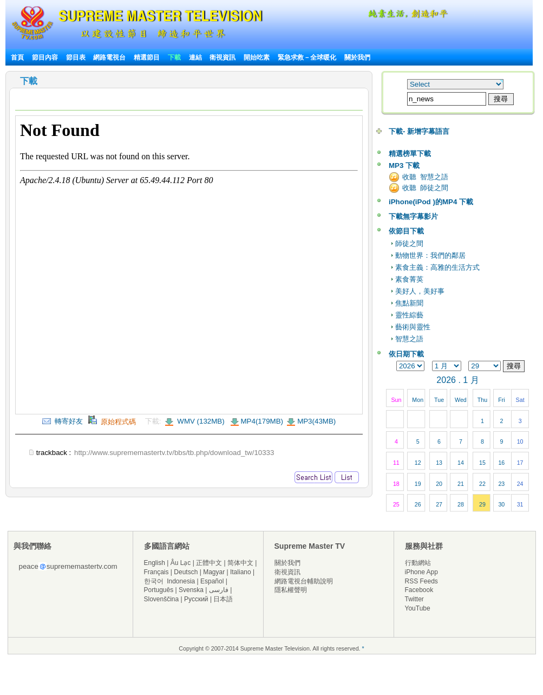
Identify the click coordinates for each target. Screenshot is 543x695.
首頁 (17, 57)
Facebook (419, 590)
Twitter (414, 599)
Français (156, 572)
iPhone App (421, 572)
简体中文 (240, 563)
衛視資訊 (222, 57)
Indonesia (181, 581)
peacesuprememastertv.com (68, 566)
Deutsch (186, 572)
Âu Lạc (181, 563)
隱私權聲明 (290, 590)
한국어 (153, 581)
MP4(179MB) (262, 421)
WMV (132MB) (200, 421)
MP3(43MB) (316, 421)
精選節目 (147, 57)
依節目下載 (406, 231)
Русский (196, 599)
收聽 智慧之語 (425, 177)
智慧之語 (409, 339)
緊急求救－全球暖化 (307, 57)
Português (159, 590)
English (154, 563)
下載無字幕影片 (413, 216)
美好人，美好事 (419, 291)
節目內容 (45, 57)
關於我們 (357, 57)
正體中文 (209, 563)
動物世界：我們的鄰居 (430, 255)
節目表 (76, 57)
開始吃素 (257, 57)
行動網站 (418, 563)
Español (212, 581)
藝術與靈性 (412, 327)
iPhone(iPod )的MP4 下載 (431, 202)
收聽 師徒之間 (425, 188)
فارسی (218, 590)
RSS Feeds (421, 581)
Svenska (191, 590)
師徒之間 (409, 243)
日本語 (223, 599)
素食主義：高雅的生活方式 (437, 267)
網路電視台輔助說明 (303, 581)
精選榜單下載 (410, 154)
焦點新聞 (409, 303)
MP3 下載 (404, 165)
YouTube (417, 608)
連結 (195, 57)
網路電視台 (110, 57)
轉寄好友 (62, 421)
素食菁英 (409, 279)
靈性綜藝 (409, 315)
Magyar (214, 572)
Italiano (240, 572)
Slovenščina (161, 599)
